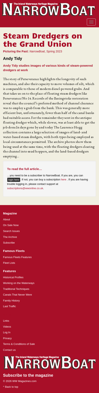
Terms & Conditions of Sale (19, 344)
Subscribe (9, 242)
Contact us (9, 349)
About (6, 219)
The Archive (10, 236)
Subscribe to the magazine (28, 375)
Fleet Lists (9, 262)
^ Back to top (10, 386)
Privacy (7, 338)
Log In (6, 332)
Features (9, 271)
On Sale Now (11, 225)
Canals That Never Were (17, 294)
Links (6, 320)
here (64, 179)
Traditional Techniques (16, 288)
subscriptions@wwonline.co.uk (25, 188)
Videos (7, 326)
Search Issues (11, 231)
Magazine (10, 213)
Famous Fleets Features (17, 257)
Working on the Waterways (18, 283)
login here (13, 179)
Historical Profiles (13, 277)
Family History (11, 300)
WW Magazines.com (24, 381)
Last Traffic (9, 306)
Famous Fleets (14, 251)
